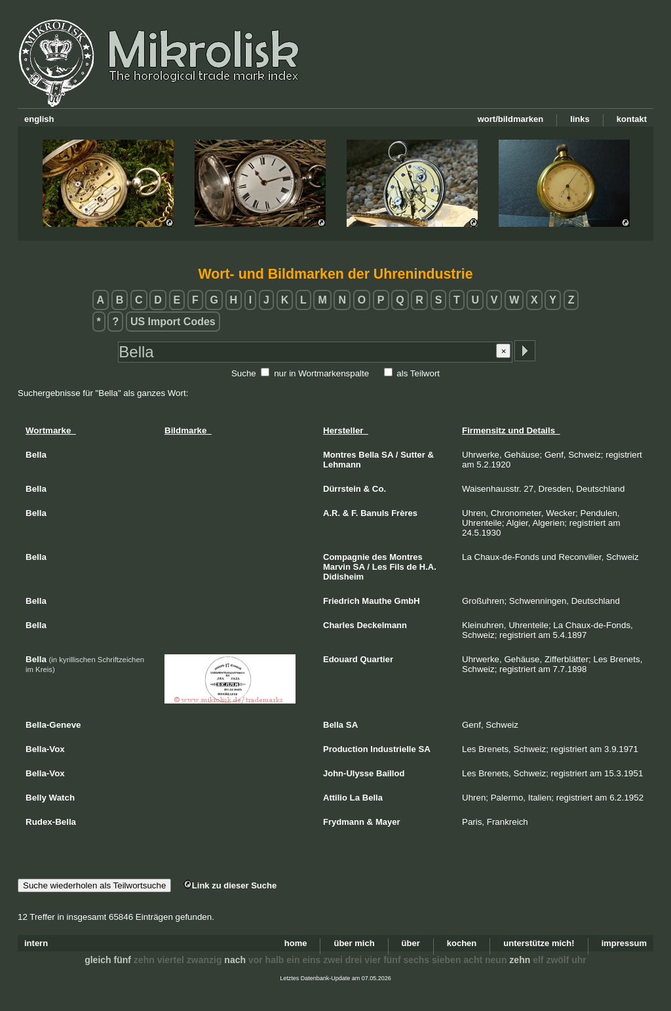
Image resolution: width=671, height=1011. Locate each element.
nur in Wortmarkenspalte (321, 373)
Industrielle (392, 749)
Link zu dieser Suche (230, 885)
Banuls (374, 513)
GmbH (407, 601)
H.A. (427, 567)
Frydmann (343, 822)
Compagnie (346, 557)
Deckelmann (381, 625)
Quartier (376, 659)
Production (345, 749)
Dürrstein (342, 489)
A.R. (331, 513)
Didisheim (343, 577)
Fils (396, 567)
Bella (368, 455)
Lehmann (342, 464)
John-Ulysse (348, 773)
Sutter (412, 455)
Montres (339, 455)
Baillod (390, 773)
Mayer (387, 822)
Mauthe (377, 601)
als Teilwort (418, 373)
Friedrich (341, 601)
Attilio (335, 798)
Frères (404, 513)
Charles (339, 625)
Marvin (337, 567)
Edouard (340, 659)
